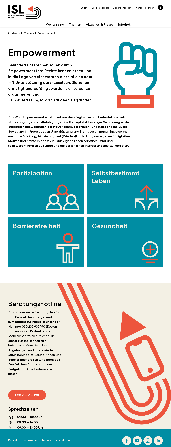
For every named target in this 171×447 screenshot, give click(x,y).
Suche (84, 7)
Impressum (30, 440)
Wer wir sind (55, 24)
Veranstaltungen (145, 7)
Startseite (15, 33)
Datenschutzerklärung (56, 440)
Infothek (124, 24)
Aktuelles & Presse (99, 24)
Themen (75, 24)
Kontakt (13, 440)
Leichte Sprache (100, 7)
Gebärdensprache (123, 7)
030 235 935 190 (33, 326)
